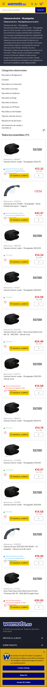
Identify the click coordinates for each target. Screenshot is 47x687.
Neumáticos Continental (12, 84)
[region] (23, 667)
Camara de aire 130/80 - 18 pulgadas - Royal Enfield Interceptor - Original (22, 205)
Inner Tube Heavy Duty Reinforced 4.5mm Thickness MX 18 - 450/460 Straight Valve (21, 592)
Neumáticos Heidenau (11, 93)
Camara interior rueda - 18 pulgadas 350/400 (22, 505)
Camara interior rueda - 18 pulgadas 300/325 (22, 248)
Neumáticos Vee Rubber (11, 111)
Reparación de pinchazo (11, 121)
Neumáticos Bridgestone (12, 75)
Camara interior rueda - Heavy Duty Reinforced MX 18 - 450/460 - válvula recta (23, 333)
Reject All (23, 675)
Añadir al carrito (19, 176)
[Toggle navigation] (4, 4)
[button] (36, 4)
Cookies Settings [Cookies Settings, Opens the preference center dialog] (23, 668)
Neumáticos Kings (9, 98)
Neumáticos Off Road (10, 107)
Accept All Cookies (23, 682)
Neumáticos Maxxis (10, 102)
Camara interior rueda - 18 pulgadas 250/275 (22, 162)
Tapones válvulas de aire (12, 116)
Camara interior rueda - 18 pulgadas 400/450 (22, 290)
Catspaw (5, 80)
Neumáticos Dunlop (10, 89)
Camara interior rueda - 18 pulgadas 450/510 (22, 421)
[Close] (44, 652)
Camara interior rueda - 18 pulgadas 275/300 (22, 463)
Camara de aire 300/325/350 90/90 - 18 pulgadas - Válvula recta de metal (20, 547)
